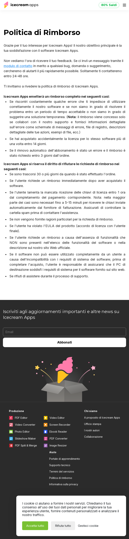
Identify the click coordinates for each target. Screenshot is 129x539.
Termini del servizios (61, 471)
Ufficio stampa (92, 423)
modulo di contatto (18, 66)
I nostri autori (92, 430)
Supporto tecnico (59, 465)
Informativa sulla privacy (63, 484)
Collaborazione (93, 436)
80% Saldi (109, 5)
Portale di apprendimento (64, 458)
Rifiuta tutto (63, 526)
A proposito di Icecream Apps (102, 417)
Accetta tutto (35, 526)
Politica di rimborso (60, 477)
